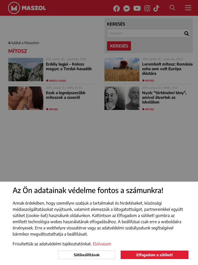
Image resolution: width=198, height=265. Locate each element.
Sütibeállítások (87, 255)
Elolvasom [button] (102, 243)
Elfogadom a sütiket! (154, 255)
